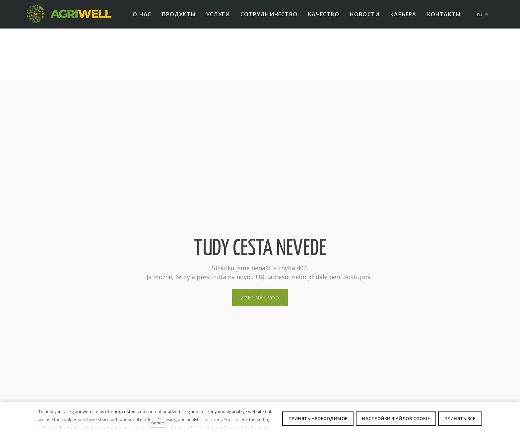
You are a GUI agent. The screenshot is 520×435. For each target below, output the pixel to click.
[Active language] (479, 21)
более (157, 423)
